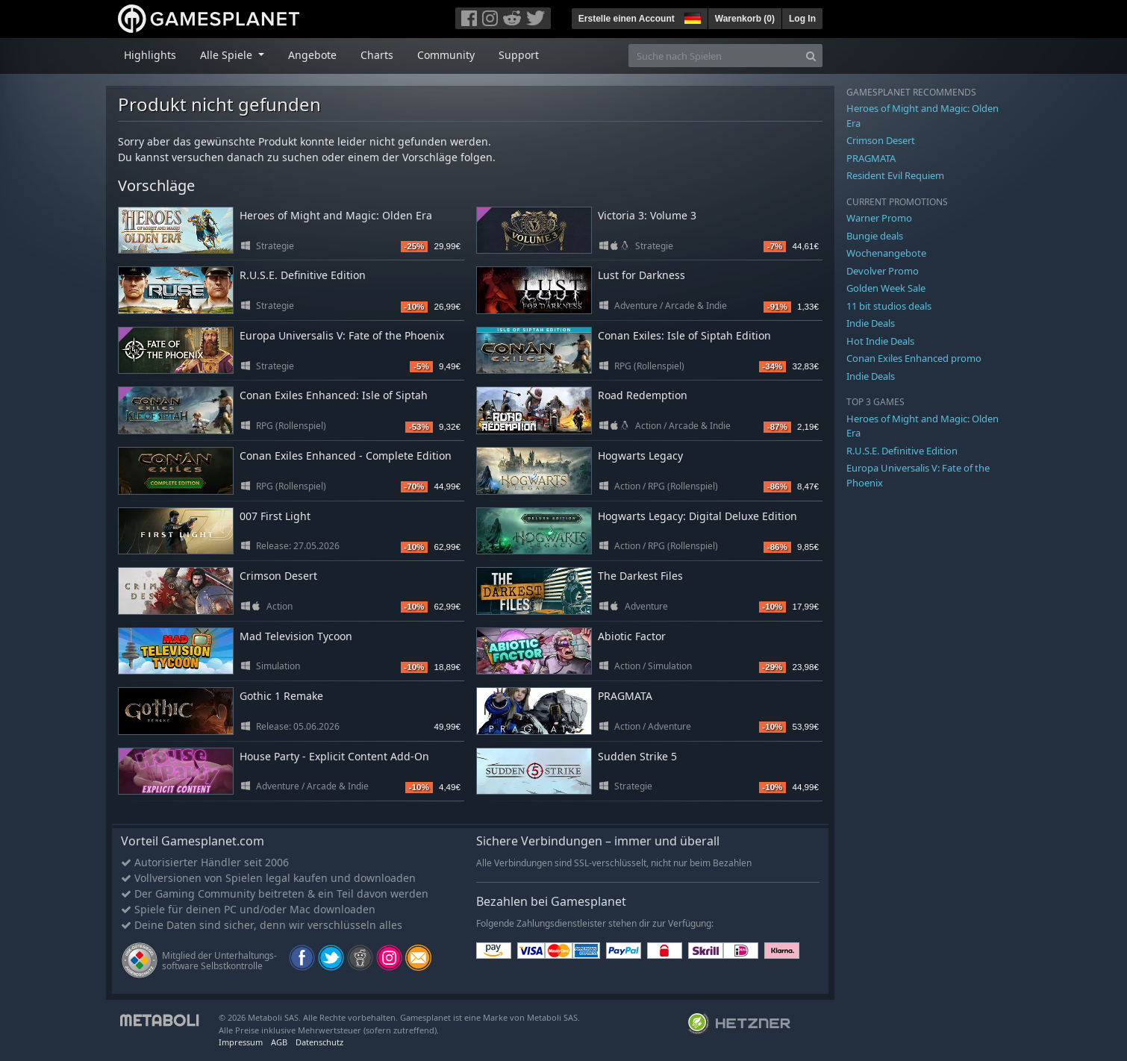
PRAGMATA (625, 696)
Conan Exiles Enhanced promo (913, 358)
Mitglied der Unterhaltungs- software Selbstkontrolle (219, 960)
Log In (802, 18)
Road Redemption (642, 395)
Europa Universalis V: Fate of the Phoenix (342, 335)
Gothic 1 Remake (281, 696)
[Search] (810, 55)
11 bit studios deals (888, 306)
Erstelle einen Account (626, 18)
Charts (376, 55)
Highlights (150, 55)
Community (446, 55)
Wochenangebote (886, 253)
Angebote (312, 55)
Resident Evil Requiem (895, 175)
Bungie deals (874, 235)
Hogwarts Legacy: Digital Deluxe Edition (697, 516)
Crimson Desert (278, 576)
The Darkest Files (640, 576)
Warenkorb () (745, 18)
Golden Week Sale (885, 288)
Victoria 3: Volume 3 (647, 215)
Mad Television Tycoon (296, 636)
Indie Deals (870, 323)
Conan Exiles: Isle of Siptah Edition (684, 335)
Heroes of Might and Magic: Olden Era (336, 215)
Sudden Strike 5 (637, 756)
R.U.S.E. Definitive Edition (303, 275)
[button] (691, 16)
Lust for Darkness (641, 275)
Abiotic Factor (632, 636)
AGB (279, 1042)
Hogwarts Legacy (640, 455)
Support (519, 55)
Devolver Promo (882, 271)
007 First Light (275, 516)
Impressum (241, 1042)
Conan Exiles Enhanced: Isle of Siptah (334, 395)
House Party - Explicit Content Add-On (334, 756)
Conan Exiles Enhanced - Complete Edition (346, 455)
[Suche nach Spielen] (714, 55)
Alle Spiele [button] (227, 55)
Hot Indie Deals (880, 341)
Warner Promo (879, 218)
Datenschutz (319, 1042)
